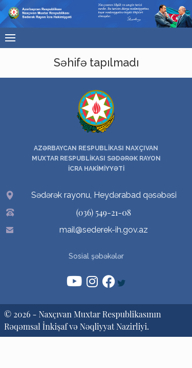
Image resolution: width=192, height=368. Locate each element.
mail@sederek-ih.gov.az (103, 230)
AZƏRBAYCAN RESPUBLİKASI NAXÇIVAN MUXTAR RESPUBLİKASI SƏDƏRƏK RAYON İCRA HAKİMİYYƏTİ (96, 158)
